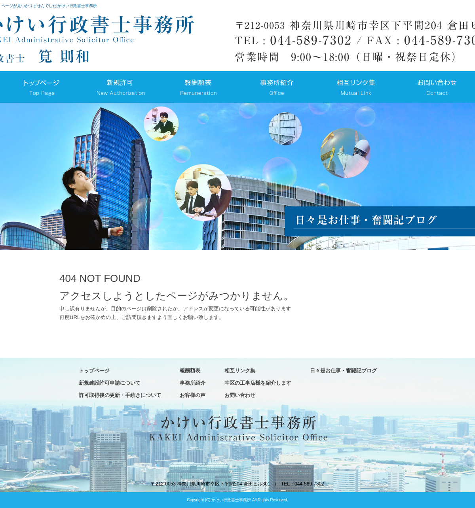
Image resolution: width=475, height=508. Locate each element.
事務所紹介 (277, 87)
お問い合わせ (435, 87)
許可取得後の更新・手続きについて (120, 395)
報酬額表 (198, 87)
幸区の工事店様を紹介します (257, 383)
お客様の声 (192, 395)
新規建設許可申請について (118, 87)
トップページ (39, 87)
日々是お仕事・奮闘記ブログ (343, 371)
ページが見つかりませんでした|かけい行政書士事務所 (49, 6)
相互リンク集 (356, 87)
